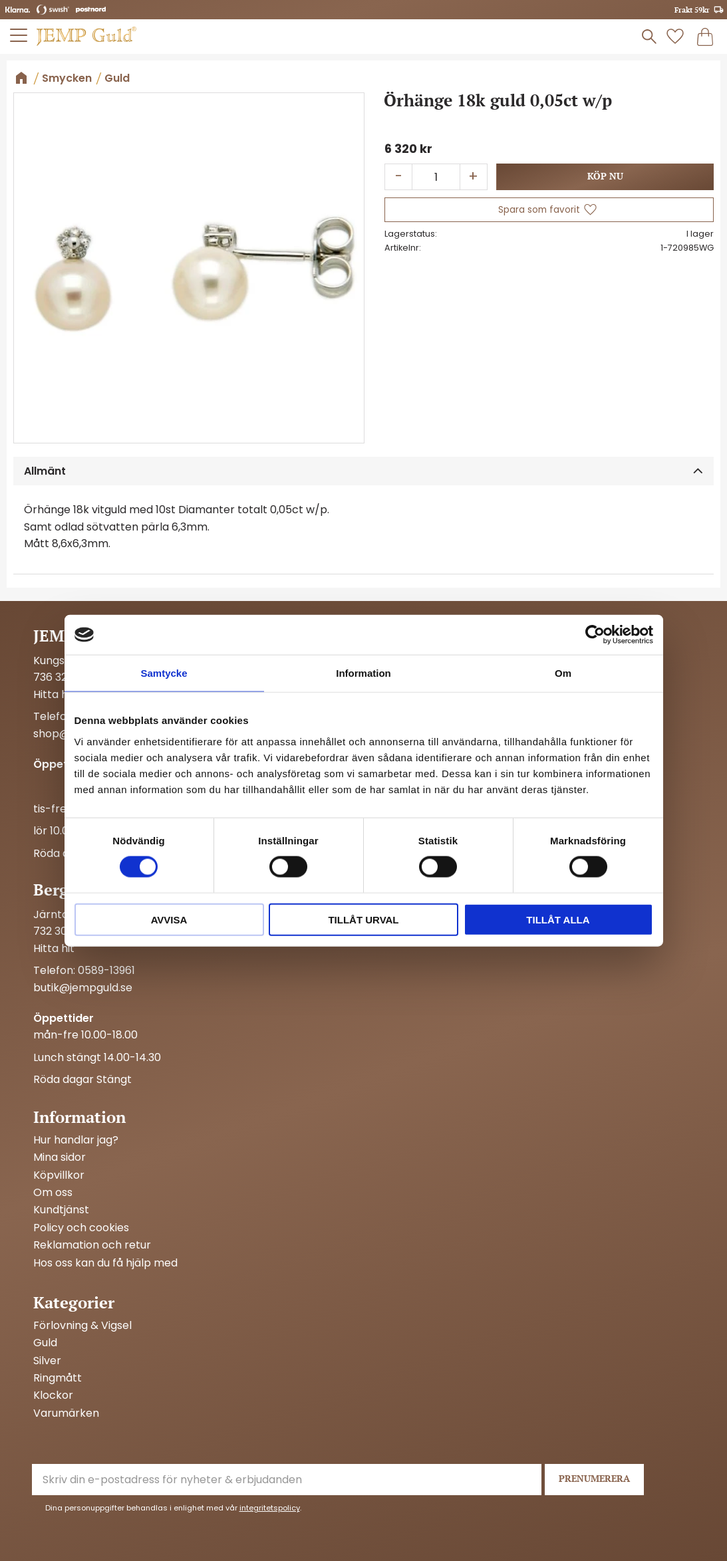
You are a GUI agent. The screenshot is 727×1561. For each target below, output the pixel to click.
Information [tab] (363, 673)
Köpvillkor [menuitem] (58, 1175)
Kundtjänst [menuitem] (61, 1210)
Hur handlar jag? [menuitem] (75, 1140)
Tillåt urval (363, 919)
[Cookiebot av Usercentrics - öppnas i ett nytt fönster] (595, 635)
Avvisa (169, 919)
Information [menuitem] (79, 1117)
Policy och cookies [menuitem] (81, 1228)
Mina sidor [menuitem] (59, 1157)
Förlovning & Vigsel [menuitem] (82, 1326)
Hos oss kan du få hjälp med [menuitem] (105, 1263)
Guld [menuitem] (45, 1343)
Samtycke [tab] (163, 673)
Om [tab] (563, 673)
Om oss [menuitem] (53, 1193)
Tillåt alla (557, 919)
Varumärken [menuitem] (66, 1413)
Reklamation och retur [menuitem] (92, 1245)
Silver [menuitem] (47, 1361)
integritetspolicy (269, 1507)
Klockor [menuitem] (53, 1395)
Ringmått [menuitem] (57, 1378)
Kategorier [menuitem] (73, 1302)
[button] (19, 35)
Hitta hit (53, 694)
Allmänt (45, 471)
